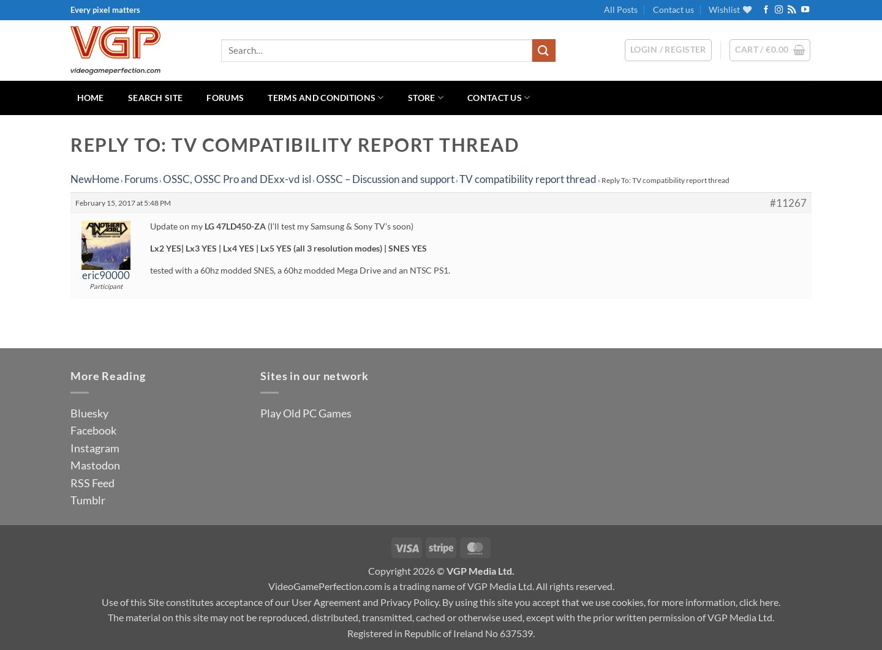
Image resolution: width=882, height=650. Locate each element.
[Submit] (544, 50)
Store (425, 97)
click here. (759, 602)
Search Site (155, 97)
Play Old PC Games (306, 413)
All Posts (621, 9)
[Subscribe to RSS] (792, 10)
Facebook (93, 430)
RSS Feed (92, 483)
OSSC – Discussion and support (385, 179)
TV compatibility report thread (528, 179)
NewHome (94, 179)
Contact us (673, 9)
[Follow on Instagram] (779, 10)
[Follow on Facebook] (766, 10)
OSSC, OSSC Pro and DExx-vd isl (237, 179)
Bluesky (89, 413)
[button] (769, 50)
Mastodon (95, 465)
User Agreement (326, 602)
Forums (225, 97)
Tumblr (87, 500)
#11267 (788, 203)
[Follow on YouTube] (805, 10)
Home (90, 97)
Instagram (94, 448)
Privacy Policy (409, 602)
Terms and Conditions (325, 97)
